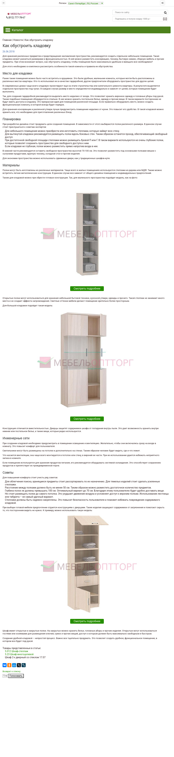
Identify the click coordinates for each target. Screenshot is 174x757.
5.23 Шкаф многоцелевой (19, 654)
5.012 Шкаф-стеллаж (16, 651)
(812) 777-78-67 (15, 17)
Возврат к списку (11, 671)
